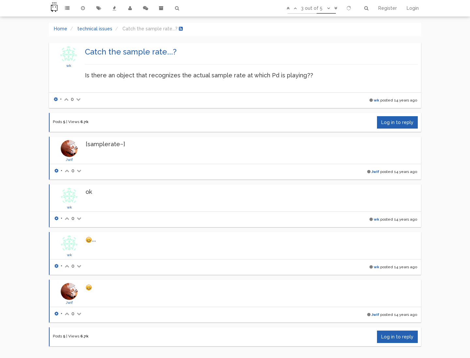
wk (68, 65)
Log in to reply (397, 122)
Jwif (69, 159)
